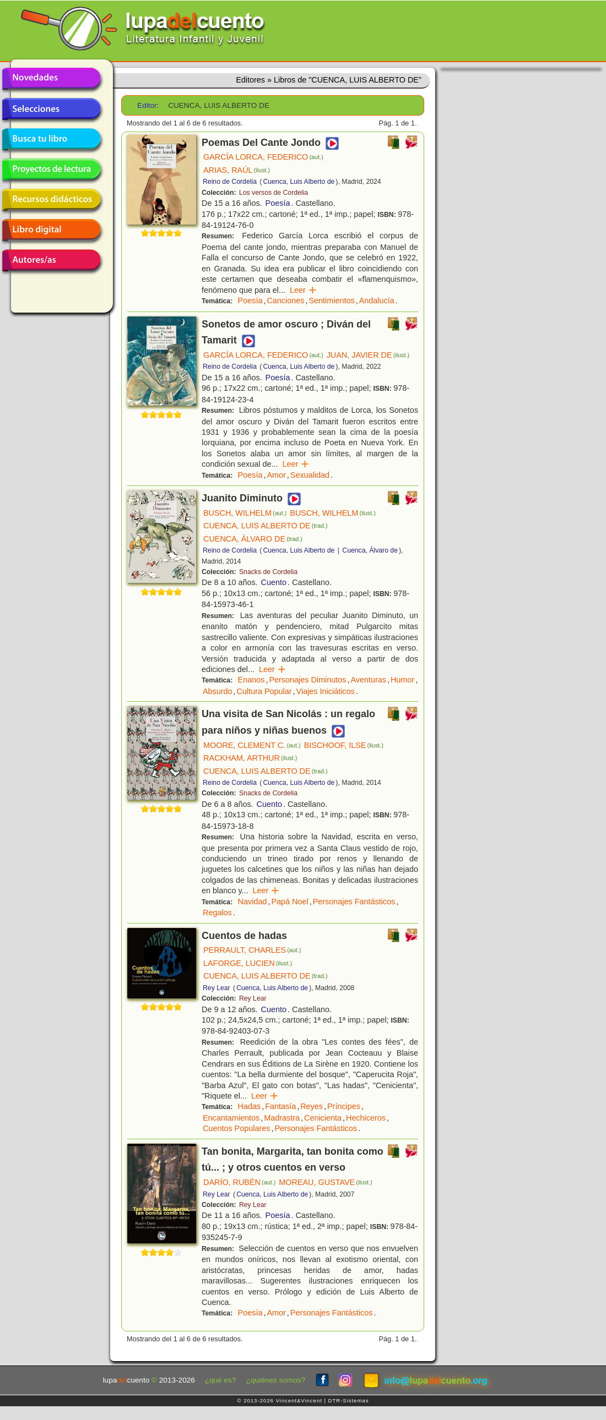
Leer (303, 290)
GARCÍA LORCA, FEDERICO (263, 156)
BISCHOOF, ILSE (343, 745)
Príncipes (343, 1106)
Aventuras (368, 679)
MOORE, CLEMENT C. (252, 745)
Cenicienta (323, 1117)
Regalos (217, 912)
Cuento (273, 582)
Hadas (249, 1106)
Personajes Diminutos (307, 679)
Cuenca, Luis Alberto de (298, 181)
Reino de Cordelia (230, 181)
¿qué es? (220, 1380)
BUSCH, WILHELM (244, 513)
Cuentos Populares (236, 1128)
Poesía (278, 203)
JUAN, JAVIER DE (368, 355)
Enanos (251, 679)
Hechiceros (366, 1117)
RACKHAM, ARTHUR (250, 757)
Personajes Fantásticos (354, 901)
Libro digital (51, 230)
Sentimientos (331, 300)
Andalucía (376, 300)
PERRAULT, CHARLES (252, 950)
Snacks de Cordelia (268, 572)
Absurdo (217, 691)
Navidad (252, 901)
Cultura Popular (264, 691)
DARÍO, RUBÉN (239, 1182)
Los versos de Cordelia (273, 192)
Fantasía (280, 1106)
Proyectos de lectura (51, 170)
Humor (402, 679)
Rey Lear (216, 988)
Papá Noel (289, 901)
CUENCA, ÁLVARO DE (252, 538)
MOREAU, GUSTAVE (325, 1182)
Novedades (51, 79)
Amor (276, 475)
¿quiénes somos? (275, 1380)
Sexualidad (309, 475)
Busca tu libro (51, 139)
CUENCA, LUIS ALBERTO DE (265, 525)
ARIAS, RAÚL (236, 170)
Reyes (311, 1106)
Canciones (285, 300)
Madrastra (282, 1117)
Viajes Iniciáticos (325, 691)
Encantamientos (231, 1117)
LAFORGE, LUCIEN (247, 963)
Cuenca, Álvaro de (370, 550)
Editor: (148, 105)
